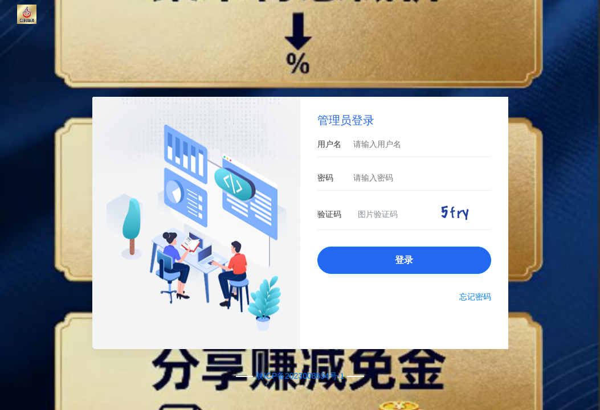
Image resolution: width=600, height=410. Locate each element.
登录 (404, 260)
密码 (325, 177)
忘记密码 (475, 296)
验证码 (329, 214)
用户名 (329, 144)
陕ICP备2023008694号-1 (300, 375)
